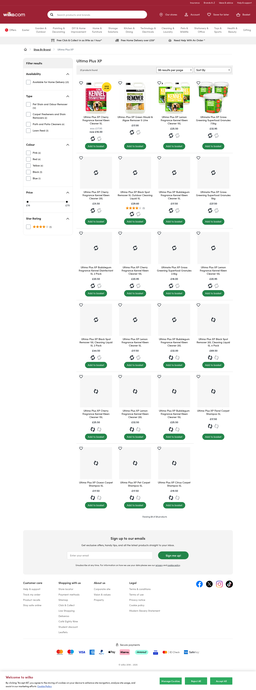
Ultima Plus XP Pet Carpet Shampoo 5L (135, 484)
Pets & (184, 29)
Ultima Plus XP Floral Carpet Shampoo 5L (213, 412)
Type (47, 96)
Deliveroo (63, 616)
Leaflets (63, 632)
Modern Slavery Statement (144, 610)
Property (99, 600)
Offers (12, 30)
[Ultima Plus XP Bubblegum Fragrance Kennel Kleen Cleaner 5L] (174, 173)
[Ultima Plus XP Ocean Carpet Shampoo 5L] (96, 463)
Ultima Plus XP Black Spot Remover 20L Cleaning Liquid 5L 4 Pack (213, 342)
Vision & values (102, 594)
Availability (47, 74)
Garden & (40, 29)
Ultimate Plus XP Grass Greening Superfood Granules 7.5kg (213, 120)
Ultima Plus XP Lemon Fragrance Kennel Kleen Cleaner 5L (135, 342)
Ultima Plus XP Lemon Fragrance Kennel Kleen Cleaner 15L (174, 120)
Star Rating (47, 218)
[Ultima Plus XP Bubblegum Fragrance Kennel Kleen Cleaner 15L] (174, 391)
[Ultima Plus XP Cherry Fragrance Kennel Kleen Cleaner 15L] (96, 391)
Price (47, 192)
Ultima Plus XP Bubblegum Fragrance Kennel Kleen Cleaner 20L (174, 342)
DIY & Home (78, 29)
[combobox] (174, 70)
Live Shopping (66, 610)
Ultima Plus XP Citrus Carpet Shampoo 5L (174, 484)
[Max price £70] (67, 202)
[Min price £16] (27, 202)
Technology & (148, 29)
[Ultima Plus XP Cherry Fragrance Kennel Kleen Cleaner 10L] (135, 248)
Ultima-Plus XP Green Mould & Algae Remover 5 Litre (135, 118)
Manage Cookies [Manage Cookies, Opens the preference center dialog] (170, 683)
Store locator (65, 589)
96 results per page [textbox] (170, 70)
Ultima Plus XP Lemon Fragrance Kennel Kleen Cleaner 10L (213, 270)
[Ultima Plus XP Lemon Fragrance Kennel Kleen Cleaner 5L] (135, 320)
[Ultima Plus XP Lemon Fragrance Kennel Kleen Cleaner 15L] (174, 98)
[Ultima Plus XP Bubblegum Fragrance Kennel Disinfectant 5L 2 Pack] (96, 248)
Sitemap (63, 600)
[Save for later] (81, 83)
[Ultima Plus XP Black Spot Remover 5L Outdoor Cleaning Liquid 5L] (135, 173)
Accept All (221, 683)
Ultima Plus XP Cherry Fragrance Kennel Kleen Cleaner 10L (135, 270)
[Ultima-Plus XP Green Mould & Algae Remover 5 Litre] (135, 98)
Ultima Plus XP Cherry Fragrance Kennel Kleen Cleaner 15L (96, 414)
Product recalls (31, 600)
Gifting (247, 30)
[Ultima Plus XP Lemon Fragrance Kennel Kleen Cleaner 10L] (213, 248)
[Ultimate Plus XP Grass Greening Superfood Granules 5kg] (213, 173)
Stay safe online (32, 605)
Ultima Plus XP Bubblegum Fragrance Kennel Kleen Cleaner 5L (174, 195)
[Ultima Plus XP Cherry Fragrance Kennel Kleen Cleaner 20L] (96, 173)
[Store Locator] (168, 14)
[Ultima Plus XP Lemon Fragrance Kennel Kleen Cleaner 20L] (135, 391)
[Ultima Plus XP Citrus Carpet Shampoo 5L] (174, 463)
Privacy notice (137, 600)
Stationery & (201, 29)
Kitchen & (129, 29)
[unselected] (47, 82)
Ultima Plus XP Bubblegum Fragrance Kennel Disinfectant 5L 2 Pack (96, 270)
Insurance (195, 2)
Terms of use (136, 594)
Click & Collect (66, 605)
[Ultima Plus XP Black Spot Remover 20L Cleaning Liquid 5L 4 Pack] (213, 320)
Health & (232, 29)
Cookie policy (136, 605)
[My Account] (192, 14)
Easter (25, 30)
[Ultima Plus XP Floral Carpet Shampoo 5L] (213, 391)
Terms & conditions (140, 589)
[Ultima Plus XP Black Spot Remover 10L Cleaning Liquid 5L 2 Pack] (96, 320)
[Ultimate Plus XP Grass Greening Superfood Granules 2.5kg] (174, 248)
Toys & (218, 29)
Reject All (196, 683)
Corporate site (102, 589)
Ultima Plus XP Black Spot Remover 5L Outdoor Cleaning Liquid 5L (135, 195)
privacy (159, 565)
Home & (97, 29)
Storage (113, 29)
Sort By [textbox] (200, 70)
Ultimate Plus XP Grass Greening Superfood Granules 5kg (213, 195)
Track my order (31, 594)
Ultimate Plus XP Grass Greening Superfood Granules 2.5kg (174, 270)
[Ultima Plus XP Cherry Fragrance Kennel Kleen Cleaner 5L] (96, 98)
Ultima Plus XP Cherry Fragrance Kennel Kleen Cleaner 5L (96, 120)
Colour (47, 144)
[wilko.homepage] (25, 49)
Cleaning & (168, 29)
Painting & (58, 29)
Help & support (244, 2)
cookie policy (173, 565)
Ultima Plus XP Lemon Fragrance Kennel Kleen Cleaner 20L (135, 414)
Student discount (68, 627)
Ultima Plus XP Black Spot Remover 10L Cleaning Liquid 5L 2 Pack (96, 342)
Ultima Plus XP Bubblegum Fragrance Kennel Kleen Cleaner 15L (174, 414)
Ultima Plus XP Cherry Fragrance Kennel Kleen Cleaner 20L (96, 195)
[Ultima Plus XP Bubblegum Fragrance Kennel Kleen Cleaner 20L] (174, 320)
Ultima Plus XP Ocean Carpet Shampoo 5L (96, 484)
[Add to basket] (96, 146)
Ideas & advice (226, 2)
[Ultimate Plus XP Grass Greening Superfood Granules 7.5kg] (213, 98)
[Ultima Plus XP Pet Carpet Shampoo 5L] (135, 463)
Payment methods (68, 594)
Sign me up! (173, 555)
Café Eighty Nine (68, 621)
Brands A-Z (209, 2)
